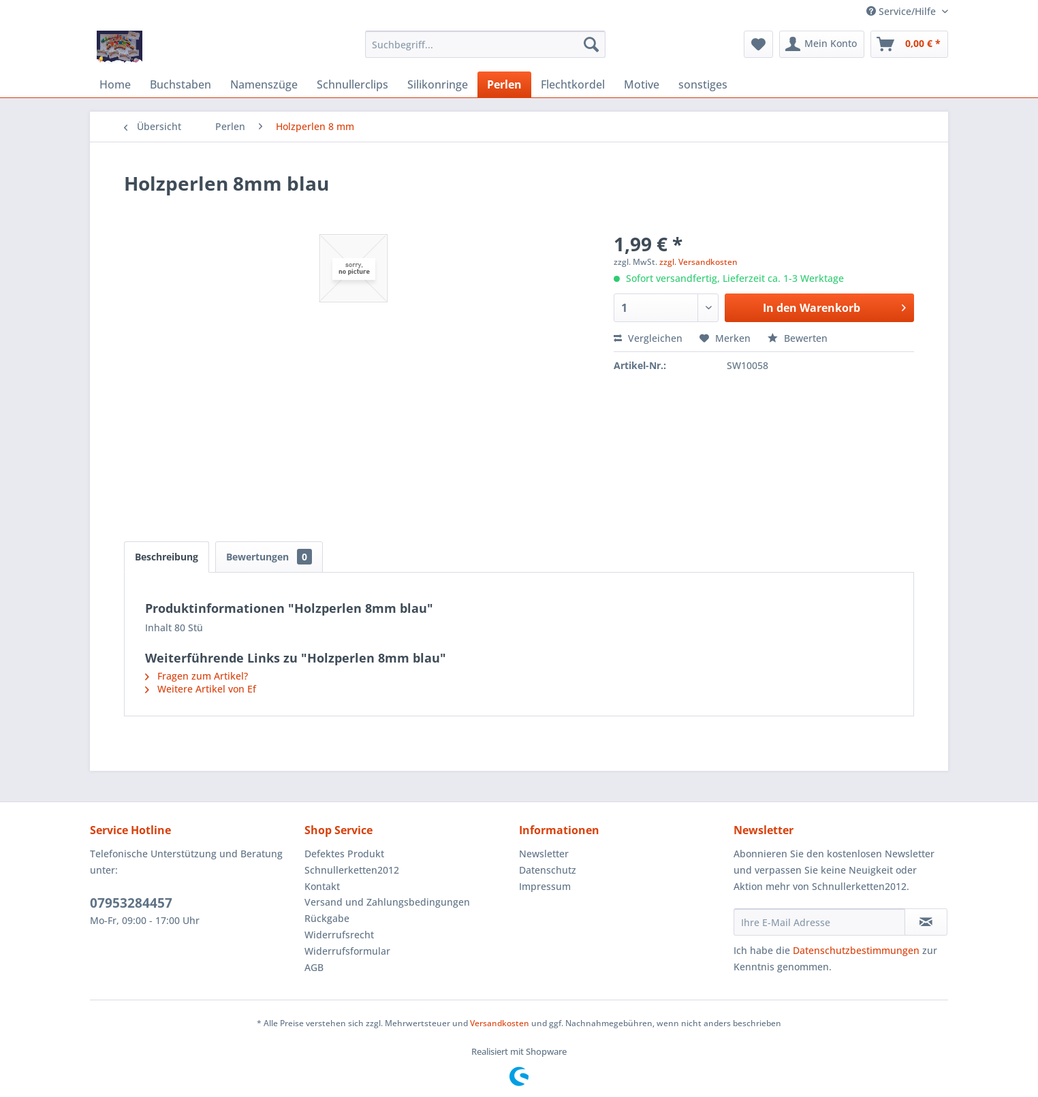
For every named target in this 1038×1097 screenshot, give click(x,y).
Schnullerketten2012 (351, 869)
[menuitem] (485, 44)
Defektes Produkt (344, 853)
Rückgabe (326, 918)
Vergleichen (648, 338)
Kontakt (322, 886)
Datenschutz (547, 869)
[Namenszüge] (264, 84)
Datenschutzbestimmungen (856, 950)
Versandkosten (499, 1023)
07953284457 (131, 903)
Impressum (545, 886)
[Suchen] (591, 44)
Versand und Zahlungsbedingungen (387, 901)
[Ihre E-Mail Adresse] (819, 922)
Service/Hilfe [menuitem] (902, 11)
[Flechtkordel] (572, 84)
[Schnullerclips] (352, 84)
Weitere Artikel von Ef (200, 688)
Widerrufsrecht (339, 934)
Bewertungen (269, 557)
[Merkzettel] (758, 44)
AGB (314, 967)
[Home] (115, 84)
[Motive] (641, 84)
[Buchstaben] (180, 84)
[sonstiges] (703, 84)
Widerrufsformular (347, 950)
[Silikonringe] (437, 84)
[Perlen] (504, 84)
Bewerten (798, 338)
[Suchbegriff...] (485, 44)
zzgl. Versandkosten (698, 262)
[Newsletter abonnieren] (926, 922)
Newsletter (544, 853)
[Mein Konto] (821, 44)
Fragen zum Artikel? (196, 675)
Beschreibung (166, 556)
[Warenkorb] (909, 44)
